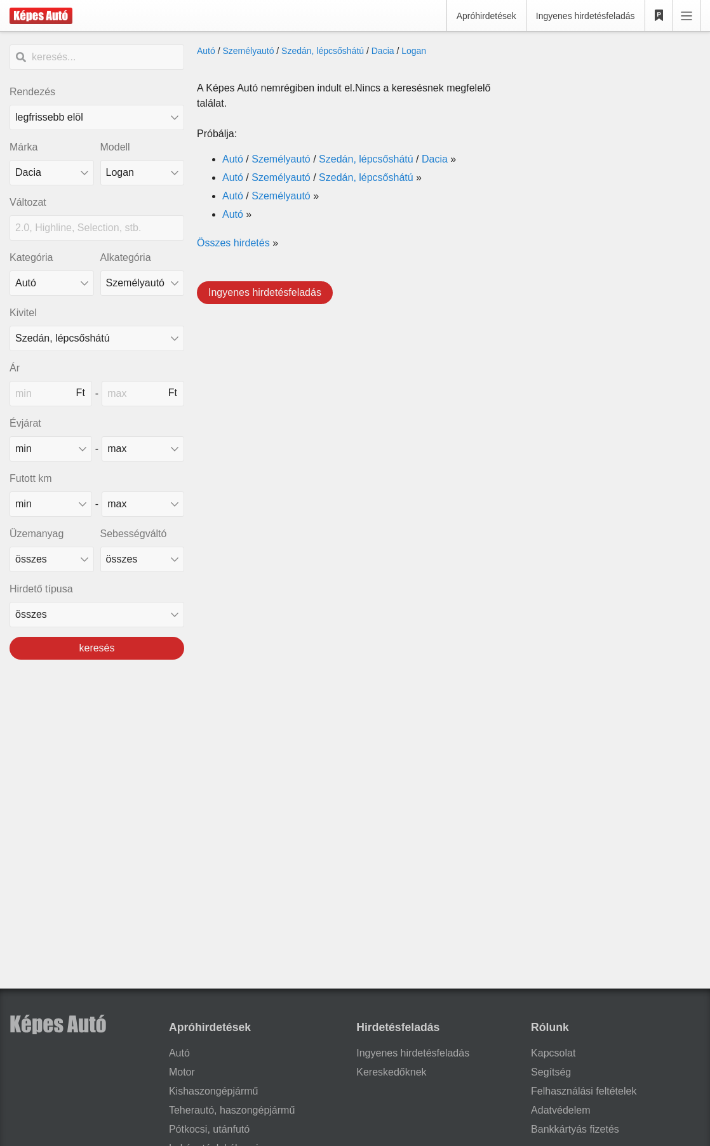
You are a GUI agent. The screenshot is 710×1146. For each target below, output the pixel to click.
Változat (28, 202)
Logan (413, 51)
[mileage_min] (51, 504)
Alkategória (125, 257)
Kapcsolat (553, 1053)
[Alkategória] (142, 283)
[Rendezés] (97, 117)
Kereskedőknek (391, 1072)
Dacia (383, 51)
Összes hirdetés (233, 242)
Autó (206, 51)
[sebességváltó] (142, 559)
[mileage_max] (143, 504)
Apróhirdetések (486, 16)
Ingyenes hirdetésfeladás (585, 16)
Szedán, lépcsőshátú (322, 51)
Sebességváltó (133, 533)
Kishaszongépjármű (213, 1091)
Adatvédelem (560, 1110)
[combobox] (52, 172)
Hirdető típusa (41, 588)
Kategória (31, 257)
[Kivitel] (97, 338)
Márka (23, 147)
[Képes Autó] (41, 16)
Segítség (551, 1072)
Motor (182, 1072)
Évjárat (25, 423)
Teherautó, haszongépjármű (232, 1110)
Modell (115, 147)
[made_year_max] (143, 449)
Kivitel (23, 312)
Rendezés (32, 91)
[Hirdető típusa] (97, 614)
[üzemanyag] (52, 559)
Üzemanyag (37, 533)
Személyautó (248, 51)
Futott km (31, 478)
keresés (96, 648)
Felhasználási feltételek (583, 1091)
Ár (15, 368)
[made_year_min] (51, 449)
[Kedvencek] (659, 16)
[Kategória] (52, 283)
